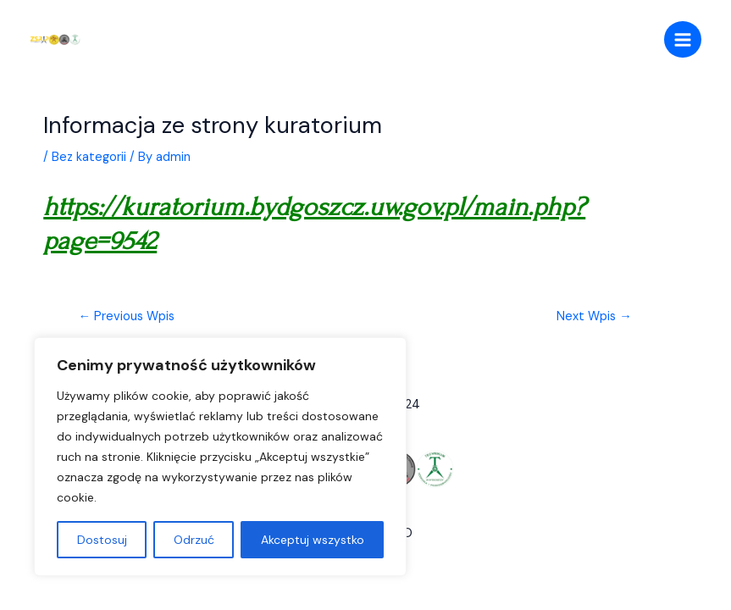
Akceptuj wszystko (312, 539)
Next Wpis (594, 316)
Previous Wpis (127, 316)
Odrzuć (194, 539)
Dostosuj (102, 539)
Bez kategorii (89, 157)
